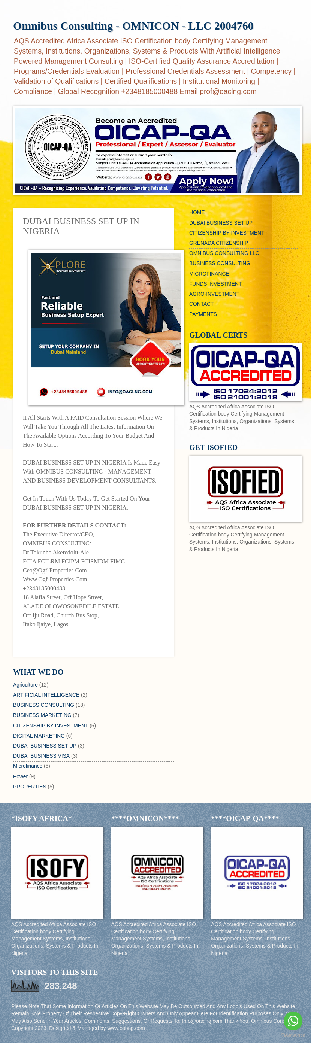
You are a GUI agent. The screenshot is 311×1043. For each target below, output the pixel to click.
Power (20, 776)
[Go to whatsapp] (293, 1021)
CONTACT (201, 304)
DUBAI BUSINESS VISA (41, 756)
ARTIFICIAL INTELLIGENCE (46, 695)
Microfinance (27, 766)
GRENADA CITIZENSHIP (218, 243)
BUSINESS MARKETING (42, 715)
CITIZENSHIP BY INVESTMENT (50, 726)
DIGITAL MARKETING (39, 736)
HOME (197, 212)
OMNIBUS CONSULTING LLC (224, 253)
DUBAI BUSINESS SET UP (44, 746)
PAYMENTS (203, 314)
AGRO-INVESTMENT (214, 294)
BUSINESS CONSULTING (43, 705)
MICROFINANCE (209, 274)
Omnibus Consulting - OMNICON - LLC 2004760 (133, 25)
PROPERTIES (29, 787)
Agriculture (25, 685)
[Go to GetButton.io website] (293, 1035)
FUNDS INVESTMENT (215, 284)
